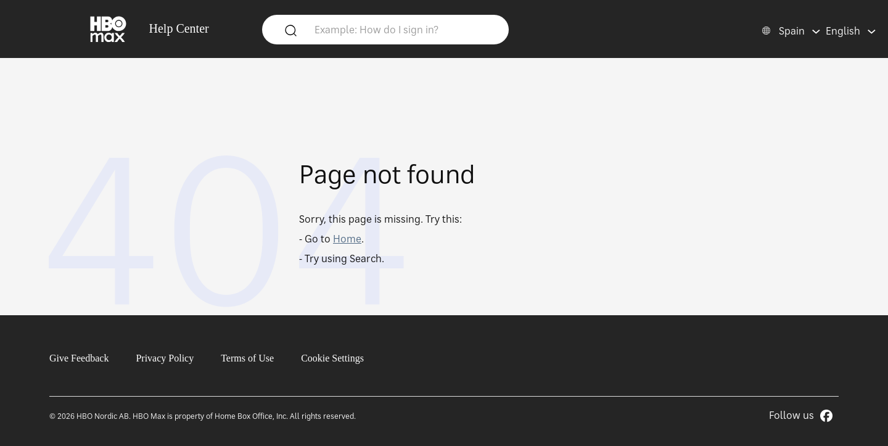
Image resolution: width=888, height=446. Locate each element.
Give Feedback (79, 358)
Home (347, 239)
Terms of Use (247, 358)
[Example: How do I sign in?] (404, 29)
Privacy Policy (165, 358)
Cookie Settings (332, 358)
